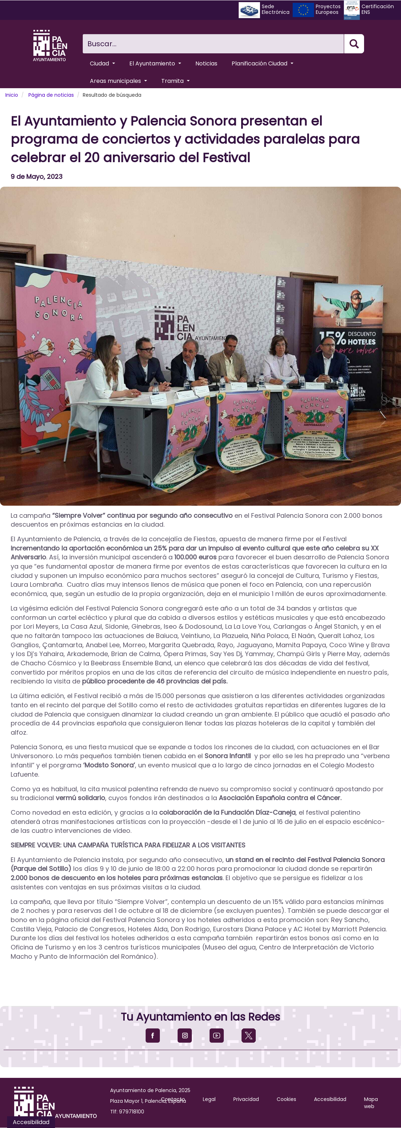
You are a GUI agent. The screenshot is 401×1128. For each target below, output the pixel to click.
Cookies (286, 1099)
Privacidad (246, 1099)
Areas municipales (118, 81)
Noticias (206, 63)
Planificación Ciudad (262, 63)
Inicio (11, 95)
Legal (209, 1099)
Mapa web (371, 1103)
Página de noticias (51, 95)
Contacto (173, 1099)
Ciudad (102, 63)
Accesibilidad (330, 1099)
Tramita (175, 81)
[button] (200, 346)
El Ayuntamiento (155, 63)
